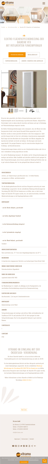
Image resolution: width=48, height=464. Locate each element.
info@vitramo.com (18, 432)
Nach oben (24, 410)
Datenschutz (25, 439)
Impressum (17, 439)
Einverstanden (24, 462)
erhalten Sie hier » (27, 380)
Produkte (3, 27)
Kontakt (32, 439)
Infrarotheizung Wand (12, 27)
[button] (45, 89)
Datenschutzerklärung (34, 460)
